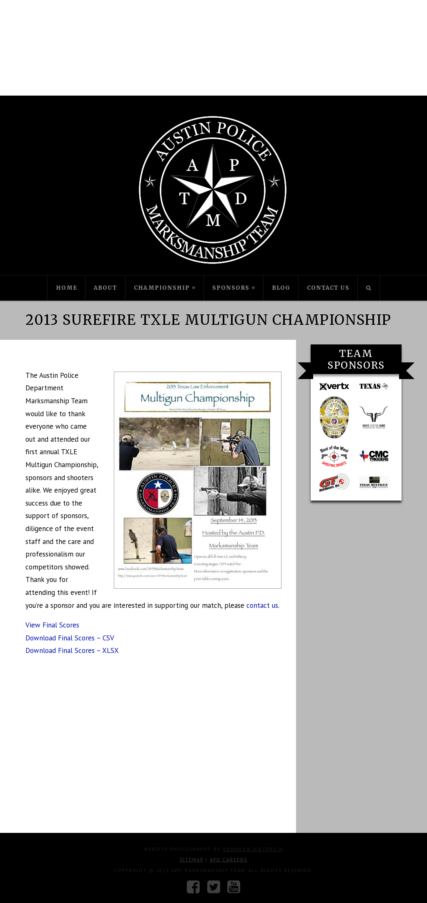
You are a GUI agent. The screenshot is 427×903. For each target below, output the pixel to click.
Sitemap (191, 860)
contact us (262, 605)
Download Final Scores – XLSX (72, 650)
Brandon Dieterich (253, 849)
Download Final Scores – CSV (69, 637)
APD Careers (228, 860)
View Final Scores (52, 625)
